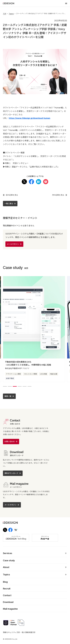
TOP (4, 14)
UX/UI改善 (43, 374)
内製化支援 (53, 374)
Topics (11, 14)
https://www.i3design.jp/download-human (29, 118)
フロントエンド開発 (30, 374)
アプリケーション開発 (13, 374)
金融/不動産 (10, 379)
